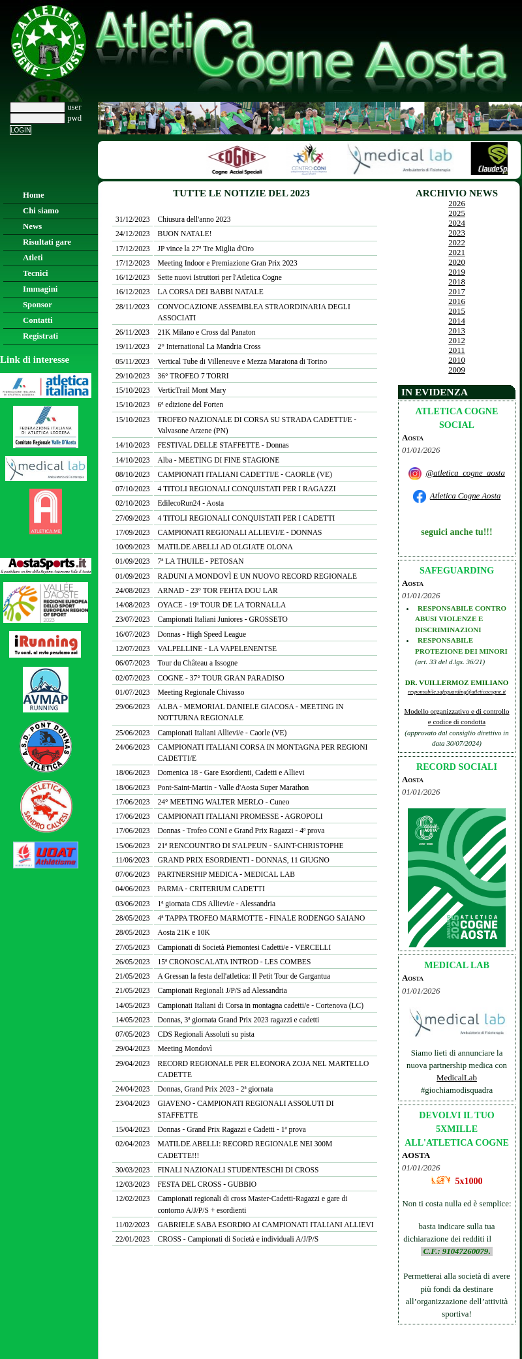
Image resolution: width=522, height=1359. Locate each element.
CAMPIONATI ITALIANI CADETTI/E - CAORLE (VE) (244, 474)
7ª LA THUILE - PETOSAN (200, 561)
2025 (456, 213)
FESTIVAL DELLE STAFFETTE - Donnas (222, 445)
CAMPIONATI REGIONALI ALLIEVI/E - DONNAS (239, 532)
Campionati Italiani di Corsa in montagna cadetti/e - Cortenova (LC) (260, 1005)
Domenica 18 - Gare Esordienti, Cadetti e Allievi (230, 772)
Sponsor (37, 304)
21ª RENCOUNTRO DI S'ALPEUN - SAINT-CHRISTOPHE (250, 845)
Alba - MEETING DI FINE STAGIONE (218, 460)
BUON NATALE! (184, 233)
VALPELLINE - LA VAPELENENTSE (217, 648)
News (32, 226)
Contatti (38, 320)
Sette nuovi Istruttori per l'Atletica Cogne (219, 277)
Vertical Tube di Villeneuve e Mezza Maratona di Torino (242, 361)
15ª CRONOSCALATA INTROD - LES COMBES (234, 962)
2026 (456, 203)
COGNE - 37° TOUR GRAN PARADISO (220, 678)
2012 (456, 340)
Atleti (33, 257)
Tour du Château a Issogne (197, 663)
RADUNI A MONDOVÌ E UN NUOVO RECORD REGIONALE (256, 576)
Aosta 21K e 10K (183, 932)
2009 (456, 369)
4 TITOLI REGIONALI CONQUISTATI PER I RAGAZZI (246, 489)
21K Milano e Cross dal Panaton (206, 332)
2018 (456, 281)
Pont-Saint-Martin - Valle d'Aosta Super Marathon (233, 787)
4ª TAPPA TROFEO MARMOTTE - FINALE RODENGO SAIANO (261, 918)
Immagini (40, 289)
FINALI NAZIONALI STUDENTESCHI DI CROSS (237, 1170)
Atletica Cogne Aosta (465, 495)
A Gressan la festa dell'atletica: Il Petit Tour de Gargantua (243, 976)
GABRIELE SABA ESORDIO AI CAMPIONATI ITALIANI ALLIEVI (265, 1225)
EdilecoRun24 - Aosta (190, 503)
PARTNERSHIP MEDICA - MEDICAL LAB (225, 874)
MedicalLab (457, 1077)
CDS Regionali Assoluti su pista (205, 1034)
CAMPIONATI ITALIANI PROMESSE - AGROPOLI (239, 816)
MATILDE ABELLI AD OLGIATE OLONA (224, 547)
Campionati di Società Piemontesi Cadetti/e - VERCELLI (244, 947)
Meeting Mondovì (184, 1048)
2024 (456, 223)
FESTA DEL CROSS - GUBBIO (206, 1184)
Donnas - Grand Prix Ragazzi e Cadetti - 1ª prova (231, 1129)
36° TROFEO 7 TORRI (192, 376)
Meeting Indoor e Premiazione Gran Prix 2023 (227, 263)
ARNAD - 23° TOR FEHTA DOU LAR (217, 590)
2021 (456, 252)
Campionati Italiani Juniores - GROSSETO (222, 619)
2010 (456, 360)
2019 (456, 272)
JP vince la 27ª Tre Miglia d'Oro (205, 248)
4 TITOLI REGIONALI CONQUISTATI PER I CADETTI (246, 518)
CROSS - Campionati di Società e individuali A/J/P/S (237, 1239)
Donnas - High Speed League (201, 634)
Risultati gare (47, 242)
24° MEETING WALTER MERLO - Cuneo (223, 802)
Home (33, 195)
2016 (456, 301)
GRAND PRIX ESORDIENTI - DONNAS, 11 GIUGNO (243, 860)
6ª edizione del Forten (190, 404)
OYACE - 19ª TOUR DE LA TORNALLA (221, 605)
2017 (456, 291)
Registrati (40, 336)
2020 (456, 262)
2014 (456, 321)
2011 (456, 350)
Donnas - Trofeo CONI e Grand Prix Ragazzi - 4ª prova (240, 830)
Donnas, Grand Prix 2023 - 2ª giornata (215, 1089)
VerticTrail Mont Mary (191, 390)
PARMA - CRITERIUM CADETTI (210, 889)
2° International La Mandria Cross (208, 346)
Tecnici (35, 273)
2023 (456, 232)
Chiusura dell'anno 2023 (193, 219)
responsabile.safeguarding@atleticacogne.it (457, 691)
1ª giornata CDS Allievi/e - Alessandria (216, 904)
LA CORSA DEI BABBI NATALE (210, 292)
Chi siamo (41, 210)
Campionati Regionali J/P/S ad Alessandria (221, 990)
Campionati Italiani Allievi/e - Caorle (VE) (221, 733)
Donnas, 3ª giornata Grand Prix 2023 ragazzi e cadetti (238, 1020)
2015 (456, 311)
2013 (456, 330)
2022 (456, 242)
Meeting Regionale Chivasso (200, 692)
